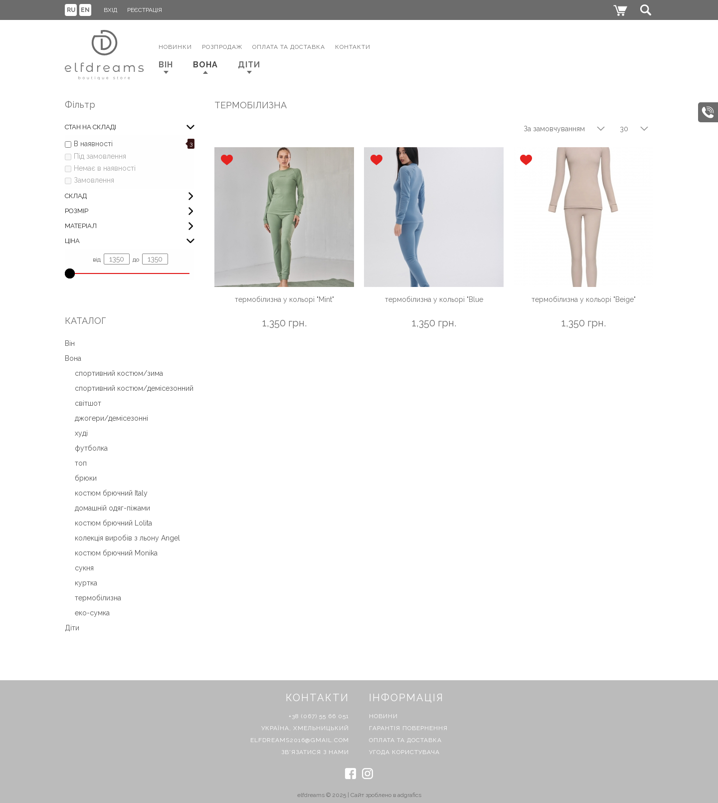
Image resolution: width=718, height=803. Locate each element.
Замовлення (94, 180)
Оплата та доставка (405, 740)
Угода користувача (404, 752)
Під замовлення (100, 156)
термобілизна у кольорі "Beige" (584, 299)
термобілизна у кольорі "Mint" (284, 299)
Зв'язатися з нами (315, 752)
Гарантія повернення (408, 728)
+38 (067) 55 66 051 (319, 716)
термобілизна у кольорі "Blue (434, 299)
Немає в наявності (105, 168)
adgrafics (409, 795)
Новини (383, 716)
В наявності (93, 144)
